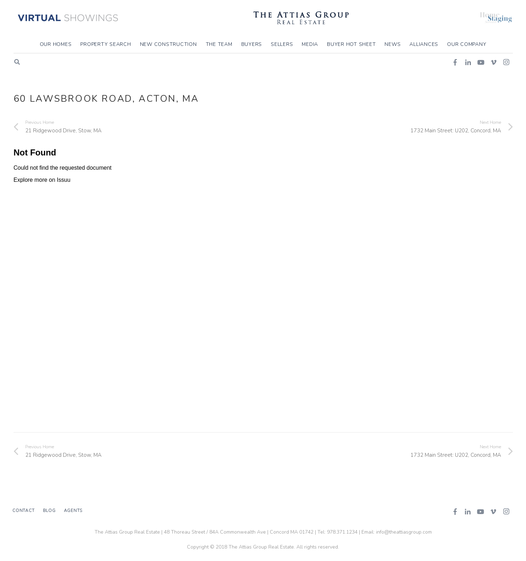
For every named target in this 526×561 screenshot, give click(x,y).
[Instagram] (506, 511)
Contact (23, 510)
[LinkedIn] (467, 511)
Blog (49, 510)
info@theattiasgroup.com (404, 532)
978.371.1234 (342, 532)
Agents (73, 510)
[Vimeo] (493, 511)
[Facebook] (455, 511)
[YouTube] (480, 511)
